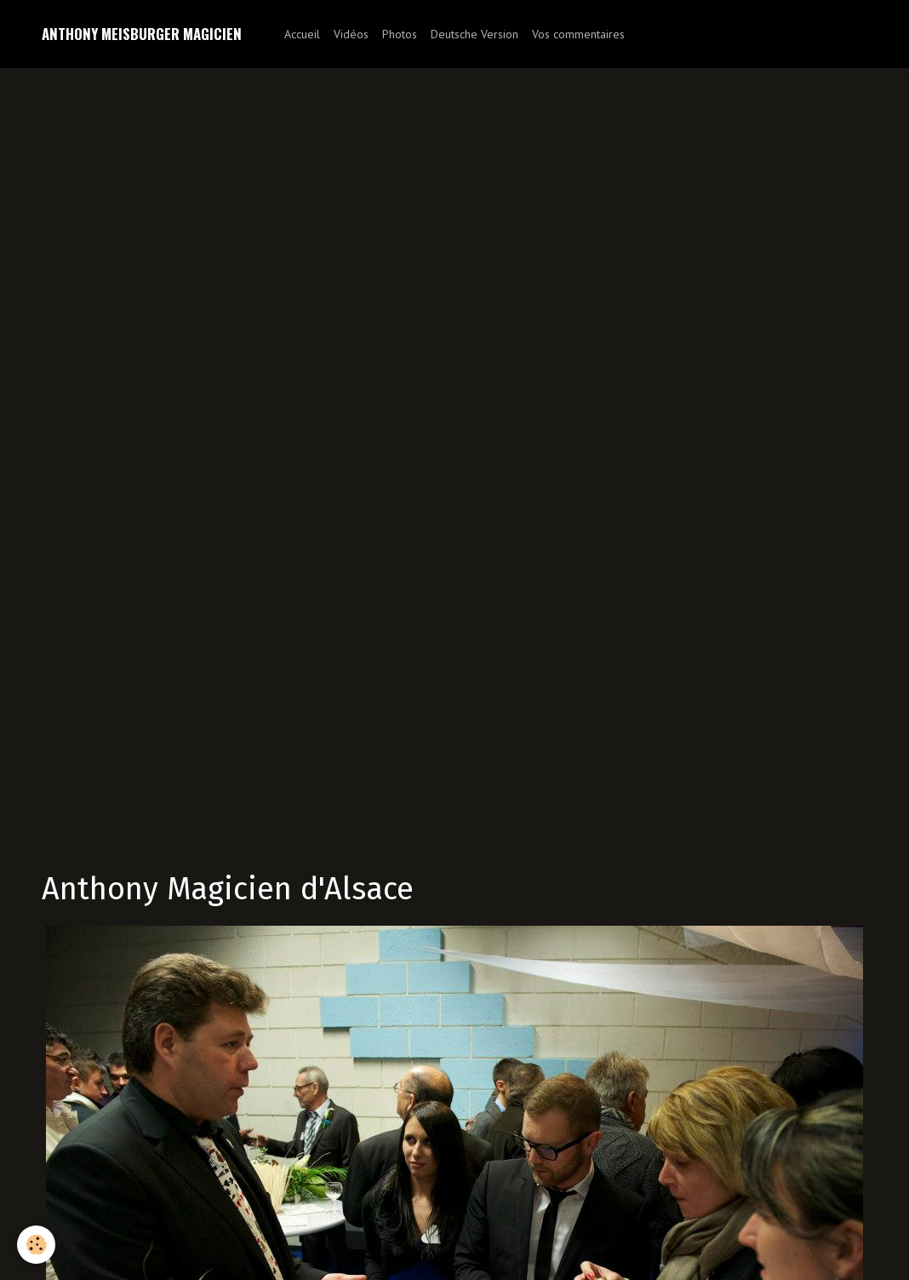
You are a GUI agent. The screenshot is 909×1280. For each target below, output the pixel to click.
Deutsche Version (474, 34)
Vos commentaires (578, 34)
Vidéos (351, 34)
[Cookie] (36, 1244)
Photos (399, 34)
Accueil (302, 34)
